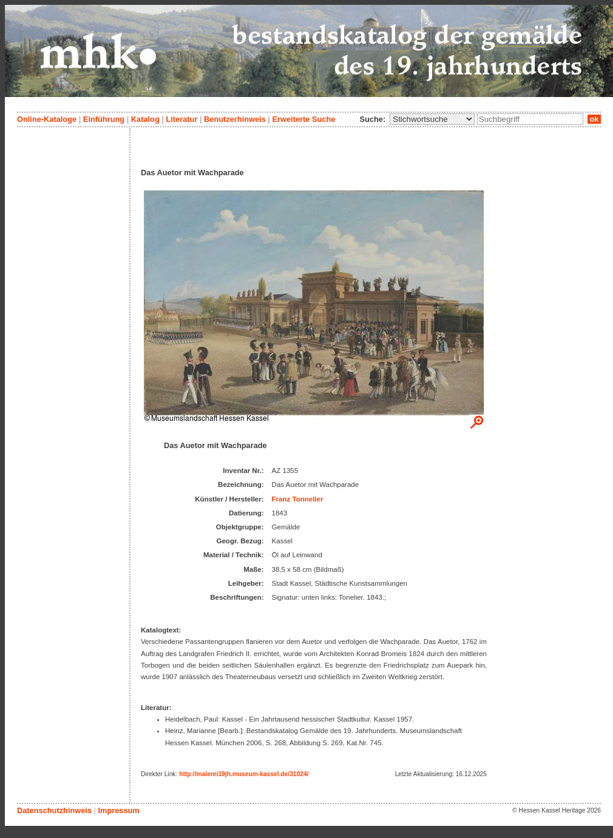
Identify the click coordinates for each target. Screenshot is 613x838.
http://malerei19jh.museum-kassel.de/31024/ (243, 774)
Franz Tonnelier (297, 499)
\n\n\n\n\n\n (432, 119)
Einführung (103, 119)
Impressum (118, 810)
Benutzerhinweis (235, 119)
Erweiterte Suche (303, 119)
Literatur (181, 119)
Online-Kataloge (46, 119)
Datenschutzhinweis (54, 810)
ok (594, 119)
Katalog (145, 119)
